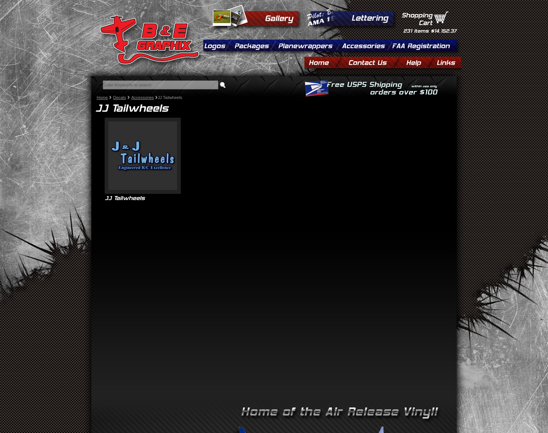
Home (102, 97)
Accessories (142, 97)
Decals (119, 97)
